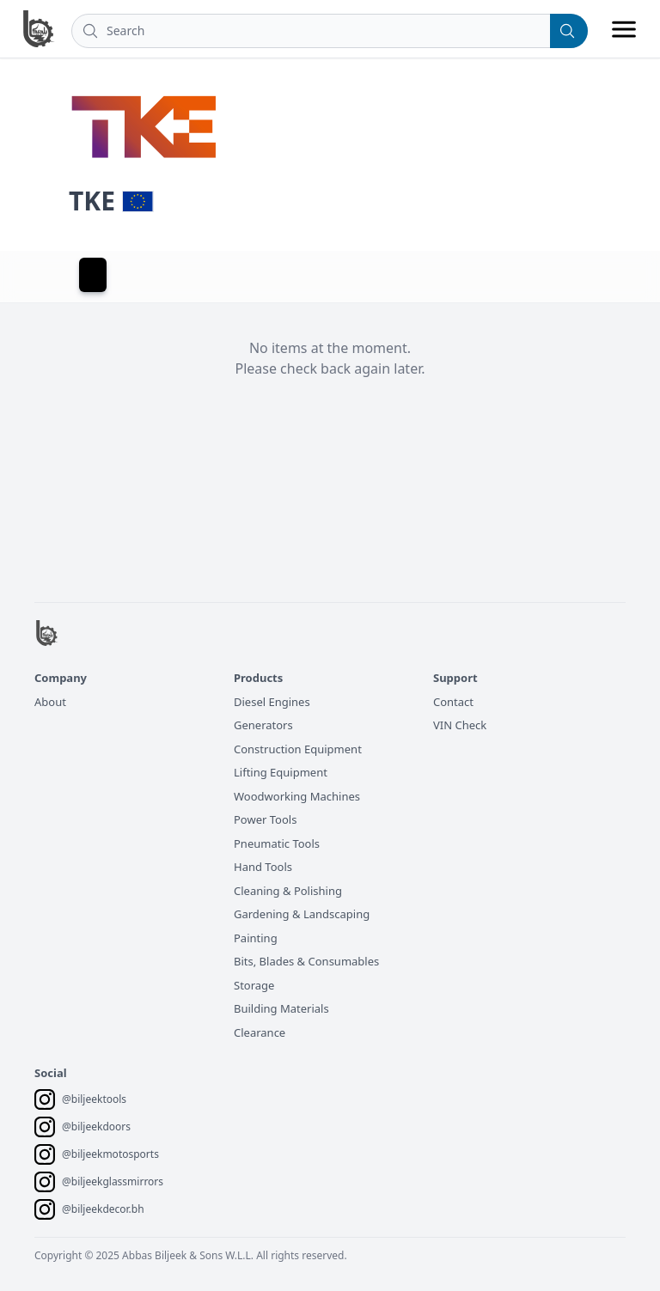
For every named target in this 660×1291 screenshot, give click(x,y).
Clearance (259, 1032)
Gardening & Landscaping (302, 914)
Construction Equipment (298, 749)
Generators (263, 725)
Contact (453, 701)
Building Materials (281, 1008)
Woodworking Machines (297, 796)
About (50, 701)
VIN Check (459, 725)
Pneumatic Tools (277, 843)
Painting (256, 938)
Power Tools (265, 819)
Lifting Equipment (280, 772)
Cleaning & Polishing (288, 890)
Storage (254, 985)
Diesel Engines (272, 701)
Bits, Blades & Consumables (306, 961)
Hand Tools (263, 866)
